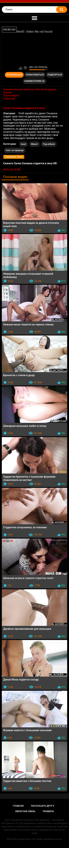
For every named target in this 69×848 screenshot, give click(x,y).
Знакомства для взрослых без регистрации (29, 89)
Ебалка (7, 92)
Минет (34, 144)
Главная (18, 805)
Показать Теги (13, 156)
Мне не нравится (25, 68)
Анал (23, 144)
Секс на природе (15, 150)
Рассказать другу (42, 805)
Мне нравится (20, 68)
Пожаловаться (35, 74)
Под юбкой (49, 144)
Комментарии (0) (34, 81)
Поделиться (54, 74)
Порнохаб (9, 98)
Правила (48, 811)
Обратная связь (25, 811)
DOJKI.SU (9, 29)
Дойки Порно (25, 839)
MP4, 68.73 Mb (12, 169)
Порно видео (11, 95)
